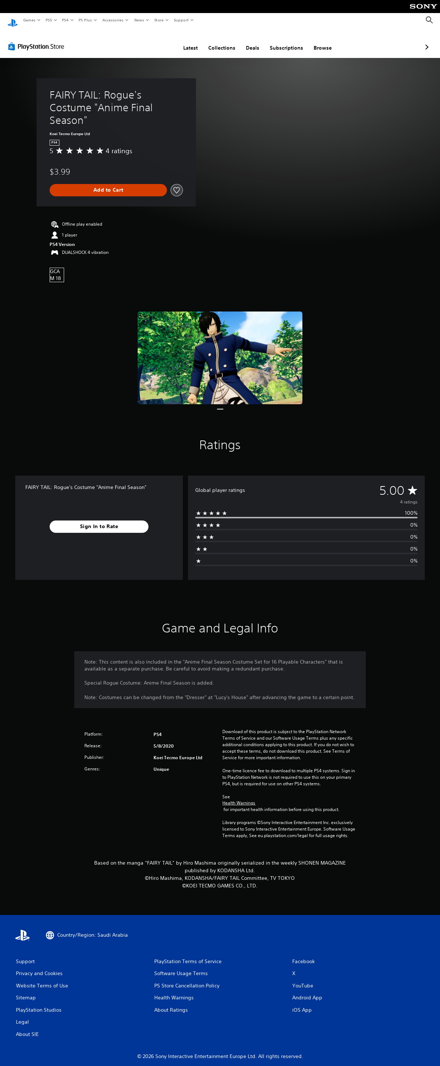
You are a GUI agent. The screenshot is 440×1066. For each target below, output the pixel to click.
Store (159, 19)
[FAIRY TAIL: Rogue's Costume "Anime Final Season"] (220, 351)
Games (29, 19)
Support (180, 19)
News (139, 19)
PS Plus (85, 19)
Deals (214, 41)
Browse (284, 41)
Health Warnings (238, 796)
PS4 (65, 19)
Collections (183, 41)
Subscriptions (248, 41)
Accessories (112, 19)
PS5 (48, 19)
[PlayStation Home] (13, 20)
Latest (152, 41)
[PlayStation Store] (38, 39)
